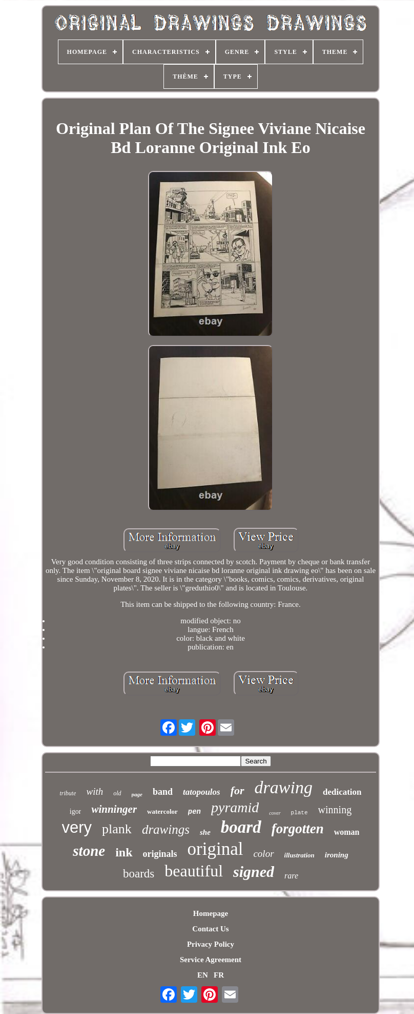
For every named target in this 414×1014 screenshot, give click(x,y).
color (263, 853)
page (137, 794)
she (205, 832)
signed (253, 871)
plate (299, 813)
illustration (299, 855)
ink (123, 852)
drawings (166, 829)
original (215, 849)
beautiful (193, 871)
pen (194, 812)
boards (138, 873)
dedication (342, 792)
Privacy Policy (210, 944)
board (241, 827)
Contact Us (210, 929)
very (77, 827)
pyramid (235, 807)
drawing (284, 787)
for (237, 790)
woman (347, 832)
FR (219, 975)
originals (160, 854)
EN (202, 975)
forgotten (298, 828)
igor (75, 811)
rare (291, 875)
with (94, 791)
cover (274, 813)
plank (117, 828)
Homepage (210, 913)
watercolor (162, 811)
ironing (336, 855)
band (163, 792)
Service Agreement (210, 959)
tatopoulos (201, 792)
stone (89, 851)
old (117, 793)
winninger (114, 809)
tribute (67, 793)
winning (335, 809)
